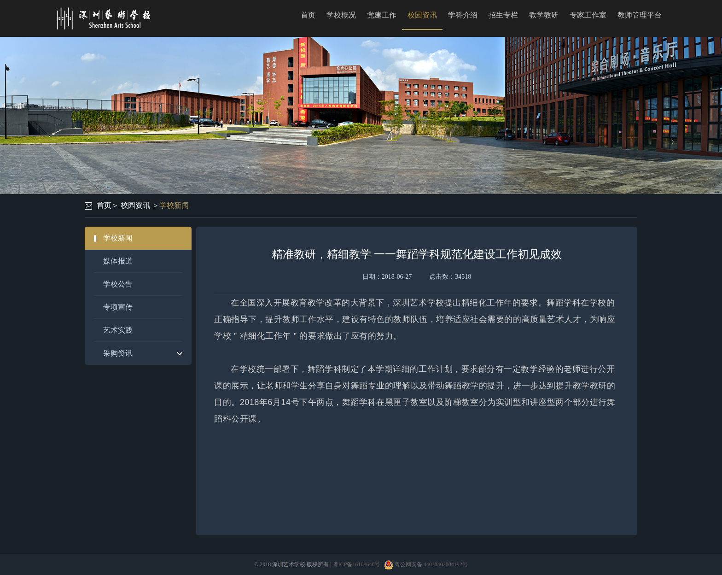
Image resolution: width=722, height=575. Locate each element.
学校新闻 (174, 205)
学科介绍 (462, 15)
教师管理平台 (639, 15)
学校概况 (341, 15)
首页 (308, 15)
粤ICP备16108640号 (356, 564)
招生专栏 (503, 15)
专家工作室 (588, 15)
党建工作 (381, 15)
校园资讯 (422, 15)
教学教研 (544, 15)
